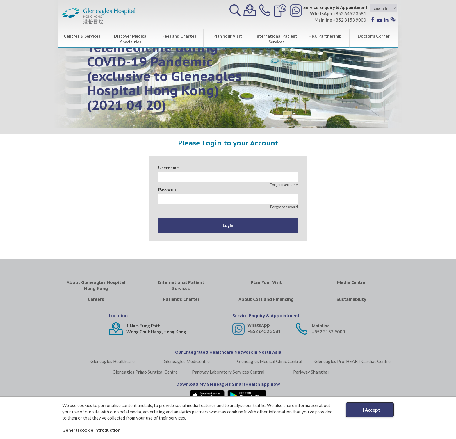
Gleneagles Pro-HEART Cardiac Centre (352, 361)
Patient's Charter (181, 299)
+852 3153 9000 (328, 331)
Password (168, 189)
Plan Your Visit (227, 35)
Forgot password (284, 207)
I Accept (371, 410)
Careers (96, 299)
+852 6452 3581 (264, 331)
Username (168, 167)
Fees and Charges (179, 35)
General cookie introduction (91, 430)
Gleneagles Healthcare (112, 361)
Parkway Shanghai (311, 371)
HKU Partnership (325, 35)
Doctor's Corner (374, 35)
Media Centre (351, 282)
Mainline (321, 325)
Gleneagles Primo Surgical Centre (145, 371)
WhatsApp (258, 325)
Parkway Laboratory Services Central (228, 371)
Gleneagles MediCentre (187, 361)
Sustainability (351, 299)
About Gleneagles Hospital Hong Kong (96, 285)
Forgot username (284, 184)
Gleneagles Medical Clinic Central (269, 361)
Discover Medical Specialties (130, 38)
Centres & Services (82, 35)
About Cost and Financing (266, 299)
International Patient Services (276, 38)
